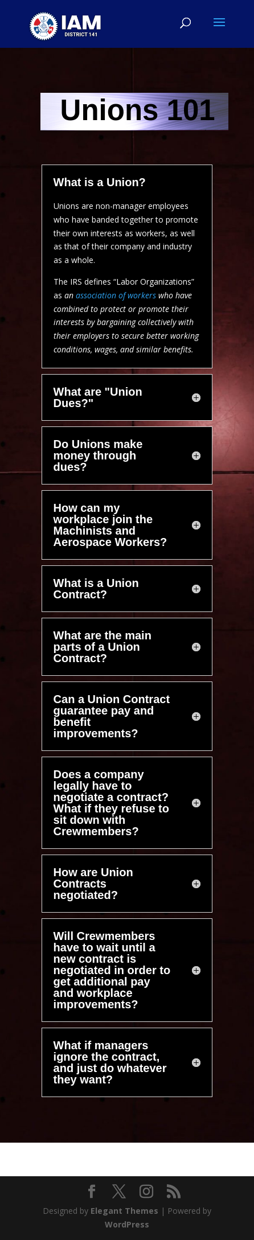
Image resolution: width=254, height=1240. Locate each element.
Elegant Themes (124, 1210)
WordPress (127, 1224)
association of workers (116, 295)
